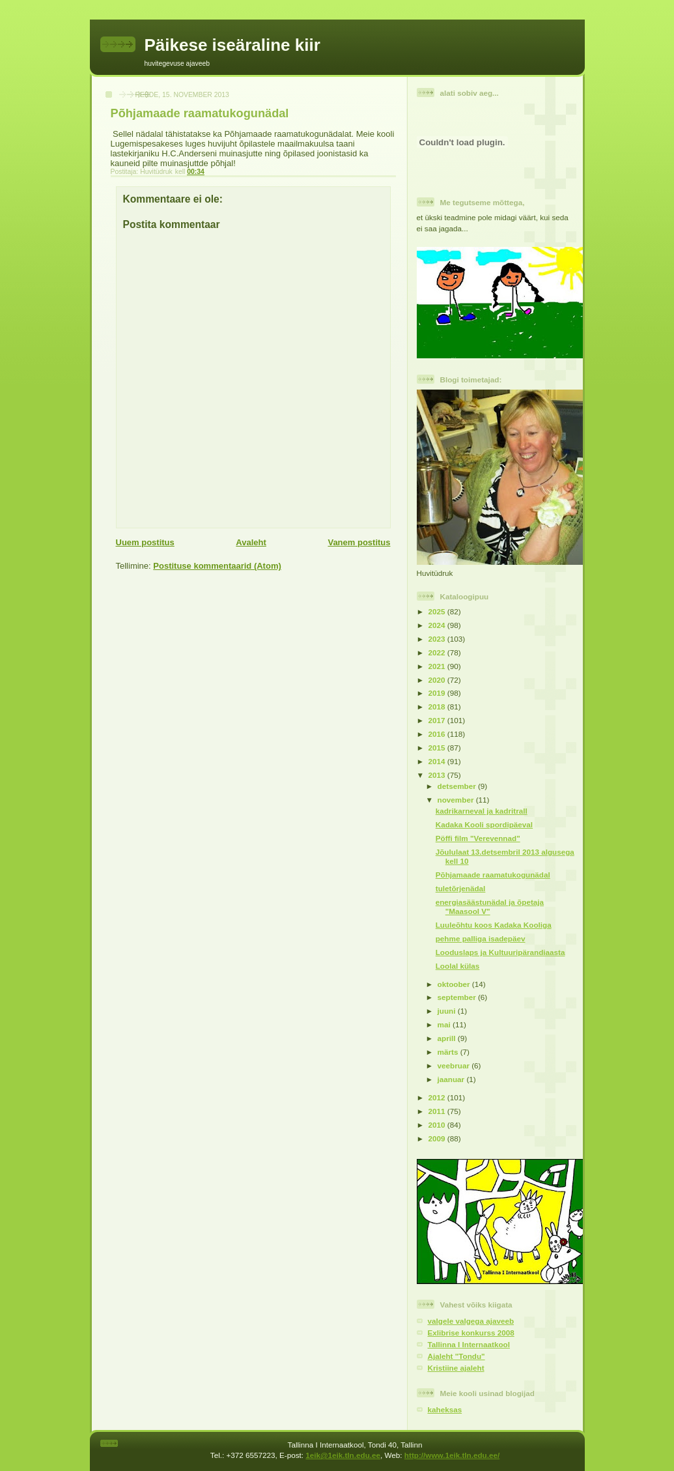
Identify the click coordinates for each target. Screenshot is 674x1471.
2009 (437, 1138)
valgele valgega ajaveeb (471, 1321)
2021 (437, 666)
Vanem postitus (359, 542)
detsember (458, 786)
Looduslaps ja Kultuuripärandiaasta (500, 952)
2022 (437, 652)
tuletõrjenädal (461, 888)
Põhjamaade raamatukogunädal (493, 874)
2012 (437, 1097)
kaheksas (445, 1409)
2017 (437, 720)
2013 (437, 775)
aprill (448, 1038)
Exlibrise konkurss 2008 (471, 1332)
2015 (437, 747)
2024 (437, 625)
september (458, 997)
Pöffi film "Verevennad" (478, 838)
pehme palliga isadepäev (481, 938)
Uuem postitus (145, 542)
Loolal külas (458, 966)
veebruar (455, 1065)
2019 (437, 693)
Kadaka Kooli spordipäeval (484, 824)
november (457, 799)
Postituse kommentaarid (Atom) (217, 566)
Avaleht (251, 542)
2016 (437, 734)
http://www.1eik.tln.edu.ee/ (451, 1455)
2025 (437, 611)
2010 (437, 1125)
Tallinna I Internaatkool (469, 1344)
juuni (448, 1011)
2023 (437, 639)
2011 (437, 1111)
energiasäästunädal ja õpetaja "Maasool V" (490, 906)
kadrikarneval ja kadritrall (481, 811)
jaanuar (452, 1079)
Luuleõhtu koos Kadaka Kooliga (494, 925)
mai (445, 1024)
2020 (437, 680)
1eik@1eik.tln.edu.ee (342, 1455)
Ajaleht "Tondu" (456, 1356)
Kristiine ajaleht (456, 1368)
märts (449, 1052)
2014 (437, 761)
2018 (437, 706)
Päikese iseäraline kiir (232, 45)
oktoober (455, 984)
